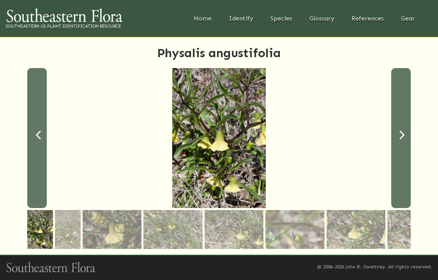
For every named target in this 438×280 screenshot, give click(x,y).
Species (281, 18)
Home (203, 18)
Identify (241, 18)
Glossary (321, 18)
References (367, 18)
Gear (408, 18)
